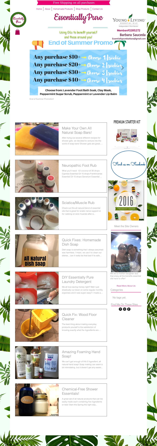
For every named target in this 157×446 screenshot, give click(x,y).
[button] (17, 32)
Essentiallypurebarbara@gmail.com (129, 38)
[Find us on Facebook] (129, 165)
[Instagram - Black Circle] (124, 309)
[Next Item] (122, 68)
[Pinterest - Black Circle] (120, 309)
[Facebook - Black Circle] (128, 309)
